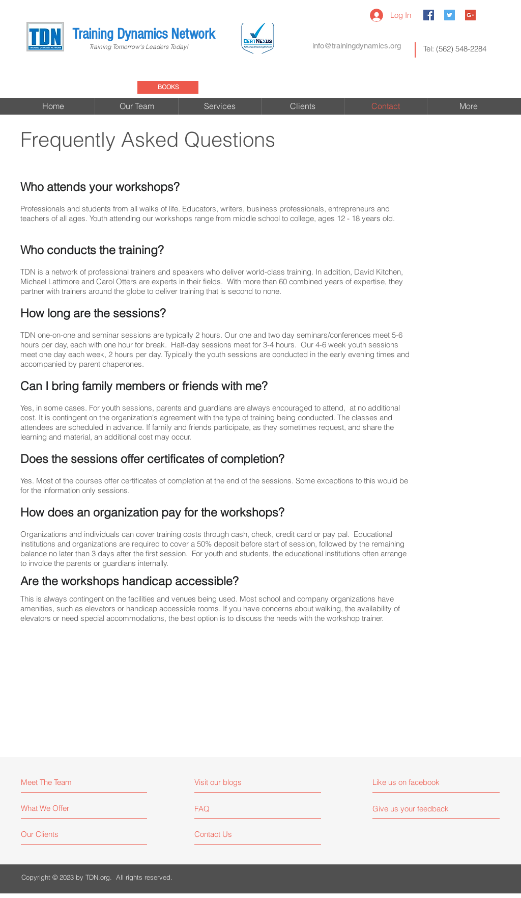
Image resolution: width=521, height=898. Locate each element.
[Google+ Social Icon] (470, 15)
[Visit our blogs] (238, 782)
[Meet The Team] (65, 782)
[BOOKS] (167, 87)
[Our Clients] (59, 834)
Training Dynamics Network (143, 34)
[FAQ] (223, 808)
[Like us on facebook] (418, 782)
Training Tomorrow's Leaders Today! (130, 46)
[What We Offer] (59, 808)
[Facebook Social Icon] (428, 15)
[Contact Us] (232, 834)
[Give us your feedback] (414, 808)
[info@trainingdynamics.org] (356, 45)
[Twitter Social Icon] (449, 15)
